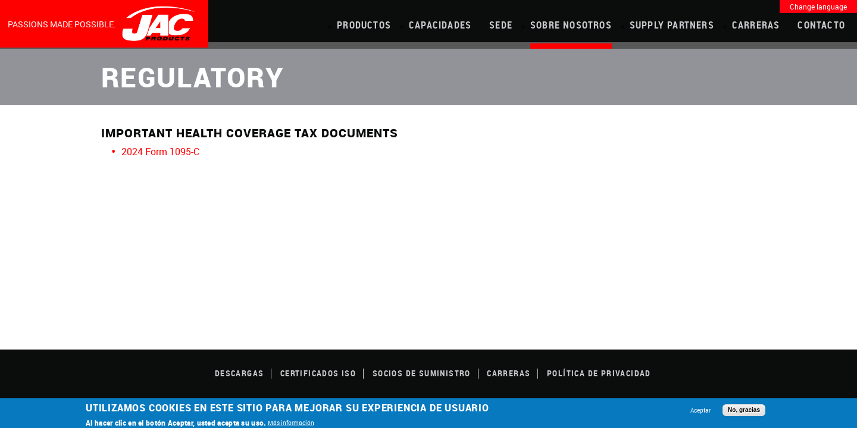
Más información (291, 423)
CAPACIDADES (440, 25)
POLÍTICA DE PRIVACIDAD (599, 373)
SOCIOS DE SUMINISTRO (422, 373)
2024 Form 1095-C (160, 151)
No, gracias (744, 410)
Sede (500, 25)
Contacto (821, 25)
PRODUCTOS (364, 25)
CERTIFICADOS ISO (318, 373)
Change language (818, 6)
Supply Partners (672, 25)
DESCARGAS (239, 373)
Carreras (756, 25)
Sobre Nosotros (571, 25)
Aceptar (700, 410)
